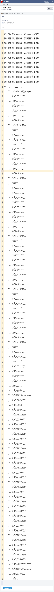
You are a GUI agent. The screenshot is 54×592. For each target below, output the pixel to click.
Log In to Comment (7, 588)
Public (10, 9)
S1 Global (20, 584)
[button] (53, 1)
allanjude (10, 13)
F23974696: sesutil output (9, 22)
